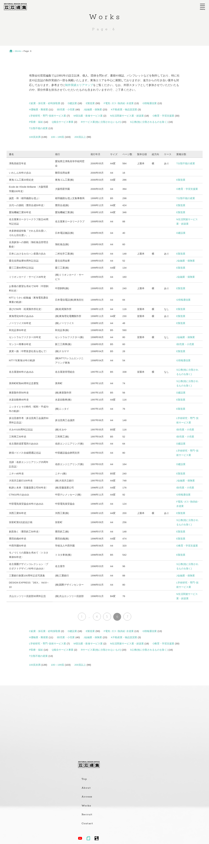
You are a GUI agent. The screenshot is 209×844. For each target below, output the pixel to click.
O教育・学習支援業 (163, 115)
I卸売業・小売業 (66, 109)
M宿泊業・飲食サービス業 (88, 115)
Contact (87, 823)
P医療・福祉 (36, 121)
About (86, 788)
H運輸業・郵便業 (38, 109)
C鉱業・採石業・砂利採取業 (44, 103)
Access (87, 796)
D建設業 (72, 103)
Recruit (87, 814)
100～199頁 (57, 137)
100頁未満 (35, 137)
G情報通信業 (149, 103)
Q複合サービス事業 (62, 121)
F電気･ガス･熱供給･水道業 (119, 103)
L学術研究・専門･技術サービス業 (47, 115)
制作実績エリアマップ (79, 85)
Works (18, 51)
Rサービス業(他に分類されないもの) (101, 121)
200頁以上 (80, 137)
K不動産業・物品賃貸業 (124, 109)
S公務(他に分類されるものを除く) (149, 121)
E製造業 (90, 103)
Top (84, 779)
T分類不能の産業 (38, 128)
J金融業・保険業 (93, 109)
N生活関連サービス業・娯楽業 (127, 115)
